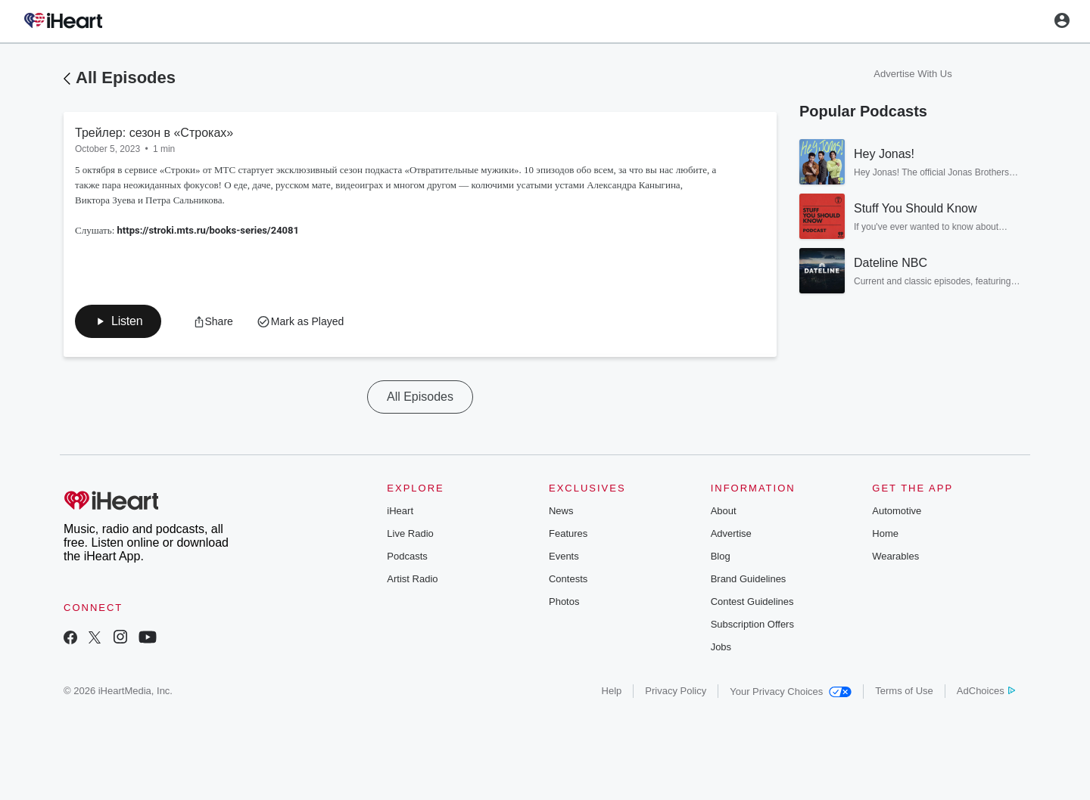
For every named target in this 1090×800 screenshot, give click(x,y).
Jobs (721, 647)
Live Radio (410, 533)
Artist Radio (412, 578)
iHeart (400, 510)
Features (568, 533)
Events (564, 556)
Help (612, 690)
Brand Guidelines (748, 578)
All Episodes (126, 77)
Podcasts (407, 556)
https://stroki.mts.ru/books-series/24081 (208, 230)
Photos (564, 601)
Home (885, 533)
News (561, 510)
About (724, 510)
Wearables (895, 556)
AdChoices (986, 690)
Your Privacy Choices (791, 691)
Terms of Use (904, 690)
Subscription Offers (752, 624)
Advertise (731, 533)
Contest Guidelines (752, 601)
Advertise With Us (912, 73)
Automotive (896, 510)
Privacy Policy (675, 690)
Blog (720, 556)
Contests (568, 578)
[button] (118, 321)
